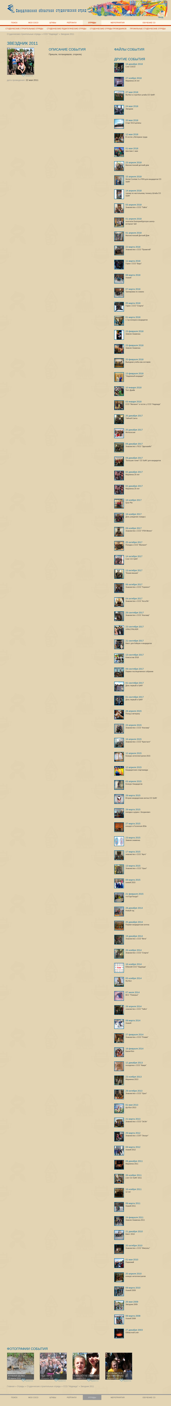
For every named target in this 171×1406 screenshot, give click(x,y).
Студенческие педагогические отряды (66, 29)
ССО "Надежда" (50, 34)
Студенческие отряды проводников (108, 29)
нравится (27, 75)
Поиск (14, 23)
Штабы (52, 23)
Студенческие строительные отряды (24, 29)
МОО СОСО (33, 23)
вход (160, 17)
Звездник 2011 (67, 34)
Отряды (92, 23)
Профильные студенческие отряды (148, 29)
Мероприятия (118, 23)
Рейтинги (71, 23)
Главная (11, 1386)
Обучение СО (148, 23)
